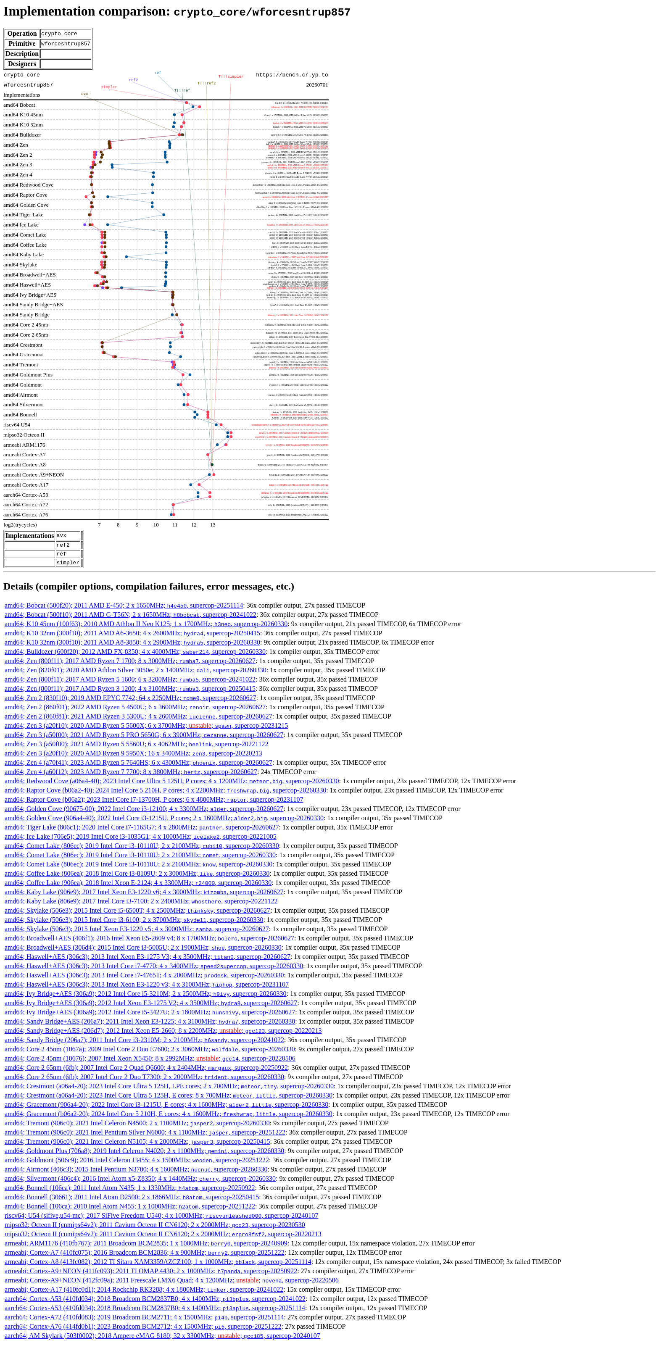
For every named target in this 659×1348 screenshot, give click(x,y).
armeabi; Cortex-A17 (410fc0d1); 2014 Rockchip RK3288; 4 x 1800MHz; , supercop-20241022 (144, 1293)
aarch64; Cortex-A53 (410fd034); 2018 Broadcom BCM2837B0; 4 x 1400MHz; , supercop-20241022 (155, 1302)
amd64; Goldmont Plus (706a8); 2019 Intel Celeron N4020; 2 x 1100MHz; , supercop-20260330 (144, 1154)
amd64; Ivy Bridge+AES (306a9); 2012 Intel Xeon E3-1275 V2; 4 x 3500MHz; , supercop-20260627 (151, 1006)
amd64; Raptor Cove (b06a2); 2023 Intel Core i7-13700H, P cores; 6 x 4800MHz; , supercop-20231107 (154, 803)
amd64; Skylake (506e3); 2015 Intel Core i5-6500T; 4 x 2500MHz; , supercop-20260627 (137, 914)
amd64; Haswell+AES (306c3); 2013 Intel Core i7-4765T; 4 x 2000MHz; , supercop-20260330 (144, 978)
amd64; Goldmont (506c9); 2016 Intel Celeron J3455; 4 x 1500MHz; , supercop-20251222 (137, 1163)
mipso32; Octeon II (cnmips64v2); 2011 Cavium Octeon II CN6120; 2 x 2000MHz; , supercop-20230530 (155, 1228)
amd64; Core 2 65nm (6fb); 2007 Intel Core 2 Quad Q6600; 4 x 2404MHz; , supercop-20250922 (146, 1071)
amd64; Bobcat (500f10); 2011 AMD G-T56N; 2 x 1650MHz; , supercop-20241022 (130, 618)
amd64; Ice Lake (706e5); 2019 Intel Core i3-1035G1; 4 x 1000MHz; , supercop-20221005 (141, 840)
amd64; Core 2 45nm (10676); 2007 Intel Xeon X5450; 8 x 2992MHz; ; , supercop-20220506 (150, 1062)
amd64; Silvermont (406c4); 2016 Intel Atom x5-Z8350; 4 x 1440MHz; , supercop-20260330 (140, 1182)
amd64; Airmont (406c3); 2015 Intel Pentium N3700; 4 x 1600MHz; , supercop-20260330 (136, 1173)
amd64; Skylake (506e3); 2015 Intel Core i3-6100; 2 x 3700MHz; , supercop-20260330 (134, 923)
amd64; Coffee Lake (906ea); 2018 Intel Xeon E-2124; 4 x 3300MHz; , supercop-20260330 (138, 886)
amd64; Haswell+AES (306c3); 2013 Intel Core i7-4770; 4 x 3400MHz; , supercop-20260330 (154, 969)
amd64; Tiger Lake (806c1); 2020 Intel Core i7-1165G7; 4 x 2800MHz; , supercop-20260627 (142, 831)
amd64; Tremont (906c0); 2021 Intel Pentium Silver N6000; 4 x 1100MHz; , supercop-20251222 (145, 1136)
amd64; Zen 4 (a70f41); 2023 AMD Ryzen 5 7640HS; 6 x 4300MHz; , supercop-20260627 (138, 766)
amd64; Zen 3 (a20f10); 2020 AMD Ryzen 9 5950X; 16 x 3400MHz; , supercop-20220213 (133, 757)
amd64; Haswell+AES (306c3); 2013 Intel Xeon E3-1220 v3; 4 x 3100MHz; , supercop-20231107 (147, 988)
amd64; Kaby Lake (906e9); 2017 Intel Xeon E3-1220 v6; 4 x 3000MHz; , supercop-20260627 (144, 895)
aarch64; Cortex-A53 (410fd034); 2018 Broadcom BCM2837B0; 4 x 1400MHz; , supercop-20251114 (155, 1311)
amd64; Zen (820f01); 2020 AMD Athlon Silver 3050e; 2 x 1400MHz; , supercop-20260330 (135, 673)
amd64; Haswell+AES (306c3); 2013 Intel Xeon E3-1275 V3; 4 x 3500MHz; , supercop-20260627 (147, 960)
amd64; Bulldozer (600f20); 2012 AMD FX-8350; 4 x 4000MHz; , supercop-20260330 (135, 655)
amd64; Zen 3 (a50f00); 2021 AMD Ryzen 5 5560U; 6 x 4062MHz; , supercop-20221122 (137, 747)
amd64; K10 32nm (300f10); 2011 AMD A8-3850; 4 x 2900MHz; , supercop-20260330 (132, 646)
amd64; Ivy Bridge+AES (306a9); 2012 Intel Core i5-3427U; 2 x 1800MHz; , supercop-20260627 (150, 1015)
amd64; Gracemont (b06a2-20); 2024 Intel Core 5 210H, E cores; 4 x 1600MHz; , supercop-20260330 (168, 1117)
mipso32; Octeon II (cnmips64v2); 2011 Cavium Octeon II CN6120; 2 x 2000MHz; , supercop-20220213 (163, 1237)
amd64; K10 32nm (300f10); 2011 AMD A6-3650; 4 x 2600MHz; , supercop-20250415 (132, 636)
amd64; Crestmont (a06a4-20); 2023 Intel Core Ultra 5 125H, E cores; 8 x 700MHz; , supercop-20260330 (168, 1099)
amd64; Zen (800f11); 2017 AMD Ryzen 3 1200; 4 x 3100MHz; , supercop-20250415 (130, 692)
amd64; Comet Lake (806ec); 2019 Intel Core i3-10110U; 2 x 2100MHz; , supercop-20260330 (142, 849)
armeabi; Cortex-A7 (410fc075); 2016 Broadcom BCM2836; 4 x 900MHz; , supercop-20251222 (145, 1256)
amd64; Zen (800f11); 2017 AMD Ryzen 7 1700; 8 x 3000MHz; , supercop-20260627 (130, 664)
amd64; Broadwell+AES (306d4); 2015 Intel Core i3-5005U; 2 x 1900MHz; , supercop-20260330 (143, 951)
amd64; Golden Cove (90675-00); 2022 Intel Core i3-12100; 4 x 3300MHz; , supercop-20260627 (144, 812)
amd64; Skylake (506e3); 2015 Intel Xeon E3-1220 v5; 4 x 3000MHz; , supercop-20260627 (137, 932)
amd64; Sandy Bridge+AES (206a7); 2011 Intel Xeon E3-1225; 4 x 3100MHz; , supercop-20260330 (150, 1025)
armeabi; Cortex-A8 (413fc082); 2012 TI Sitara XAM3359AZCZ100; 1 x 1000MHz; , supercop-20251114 (158, 1265)
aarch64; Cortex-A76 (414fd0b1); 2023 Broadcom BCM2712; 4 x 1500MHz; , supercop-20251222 (143, 1330)
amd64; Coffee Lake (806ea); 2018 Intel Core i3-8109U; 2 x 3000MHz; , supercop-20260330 (137, 877)
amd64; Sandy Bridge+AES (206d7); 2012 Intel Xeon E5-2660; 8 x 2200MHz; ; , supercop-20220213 (163, 1034)
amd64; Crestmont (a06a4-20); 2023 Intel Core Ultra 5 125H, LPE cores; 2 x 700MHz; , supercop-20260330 (169, 1089)
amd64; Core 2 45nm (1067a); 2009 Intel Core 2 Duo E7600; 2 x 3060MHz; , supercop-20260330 (150, 1052)
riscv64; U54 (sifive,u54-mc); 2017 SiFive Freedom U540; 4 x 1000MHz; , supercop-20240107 (161, 1219)
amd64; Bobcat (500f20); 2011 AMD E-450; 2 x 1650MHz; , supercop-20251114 (124, 609)
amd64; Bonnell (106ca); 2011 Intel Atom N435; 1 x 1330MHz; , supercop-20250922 (130, 1191)
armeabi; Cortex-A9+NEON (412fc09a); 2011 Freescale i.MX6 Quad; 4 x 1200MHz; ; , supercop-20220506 (172, 1283)
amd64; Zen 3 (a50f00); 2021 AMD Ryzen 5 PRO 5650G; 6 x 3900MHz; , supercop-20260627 (144, 738)
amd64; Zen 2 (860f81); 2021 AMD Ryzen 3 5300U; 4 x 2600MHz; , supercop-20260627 (138, 720)
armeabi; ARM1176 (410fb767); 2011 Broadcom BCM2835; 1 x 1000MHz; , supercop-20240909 (146, 1247)
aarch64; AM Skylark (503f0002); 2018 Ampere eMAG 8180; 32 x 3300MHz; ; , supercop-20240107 (162, 1339)
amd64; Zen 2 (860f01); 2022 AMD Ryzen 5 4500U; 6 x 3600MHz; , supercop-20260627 (135, 710)
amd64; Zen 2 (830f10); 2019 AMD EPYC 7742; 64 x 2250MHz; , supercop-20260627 (130, 701)
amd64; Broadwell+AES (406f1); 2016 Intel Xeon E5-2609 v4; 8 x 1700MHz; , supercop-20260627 (149, 941)
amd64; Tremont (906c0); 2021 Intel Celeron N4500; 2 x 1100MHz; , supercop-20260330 (137, 1126)
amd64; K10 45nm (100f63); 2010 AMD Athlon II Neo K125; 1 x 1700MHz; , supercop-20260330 (146, 627)
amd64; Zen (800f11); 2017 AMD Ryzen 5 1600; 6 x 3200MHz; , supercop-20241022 (130, 683)
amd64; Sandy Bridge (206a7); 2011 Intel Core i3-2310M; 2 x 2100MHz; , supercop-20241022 (144, 1043)
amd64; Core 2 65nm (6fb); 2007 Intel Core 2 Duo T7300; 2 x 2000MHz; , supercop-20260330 (144, 1080)
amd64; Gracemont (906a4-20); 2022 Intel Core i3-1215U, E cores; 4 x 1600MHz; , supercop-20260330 (166, 1108)
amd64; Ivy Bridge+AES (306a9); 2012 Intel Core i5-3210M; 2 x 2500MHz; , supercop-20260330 (146, 997)
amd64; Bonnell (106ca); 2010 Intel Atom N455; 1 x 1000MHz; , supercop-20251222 (130, 1210)
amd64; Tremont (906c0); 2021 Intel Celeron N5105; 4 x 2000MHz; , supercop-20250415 (137, 1145)
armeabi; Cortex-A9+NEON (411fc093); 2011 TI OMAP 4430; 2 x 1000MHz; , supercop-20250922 (151, 1274)
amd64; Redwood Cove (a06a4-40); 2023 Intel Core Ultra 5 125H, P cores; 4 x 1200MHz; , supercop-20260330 (172, 784)
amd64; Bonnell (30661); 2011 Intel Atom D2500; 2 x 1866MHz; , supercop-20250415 (132, 1200)
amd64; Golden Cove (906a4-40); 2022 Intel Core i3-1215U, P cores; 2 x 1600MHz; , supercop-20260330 (164, 821)
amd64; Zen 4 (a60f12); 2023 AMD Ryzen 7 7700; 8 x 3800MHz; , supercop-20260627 (131, 775)
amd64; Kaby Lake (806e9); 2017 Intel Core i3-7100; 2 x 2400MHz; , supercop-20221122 (141, 904)
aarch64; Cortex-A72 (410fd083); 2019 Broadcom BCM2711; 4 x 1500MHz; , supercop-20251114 (144, 1320)
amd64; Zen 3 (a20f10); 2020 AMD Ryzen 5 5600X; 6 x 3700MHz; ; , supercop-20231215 (146, 729)
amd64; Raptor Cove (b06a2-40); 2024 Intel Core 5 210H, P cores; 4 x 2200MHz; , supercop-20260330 (165, 794)
